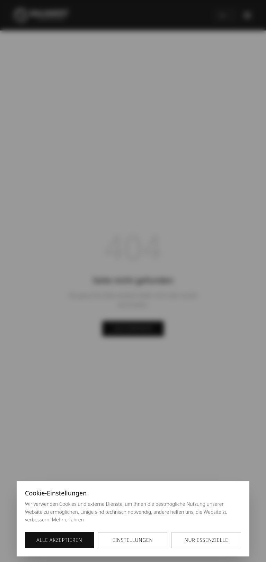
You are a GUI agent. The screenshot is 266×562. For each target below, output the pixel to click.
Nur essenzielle (206, 540)
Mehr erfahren (68, 519)
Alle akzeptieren (59, 540)
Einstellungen (133, 540)
